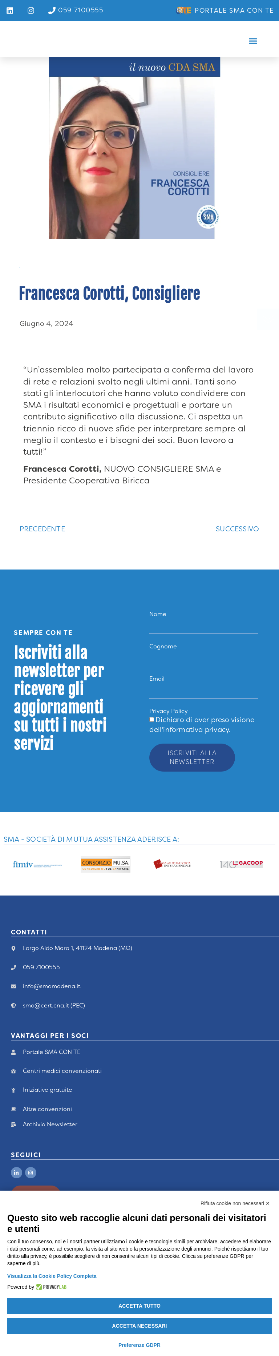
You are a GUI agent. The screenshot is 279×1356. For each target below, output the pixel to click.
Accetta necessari (139, 1326)
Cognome (163, 647)
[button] (253, 41)
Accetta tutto (139, 1306)
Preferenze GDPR (139, 1345)
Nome (157, 614)
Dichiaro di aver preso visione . (201, 726)
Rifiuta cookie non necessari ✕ (235, 1203)
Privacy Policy (168, 712)
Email (157, 679)
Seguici (26, 1147)
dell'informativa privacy (189, 731)
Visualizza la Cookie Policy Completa (52, 1276)
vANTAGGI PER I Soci (50, 1027)
